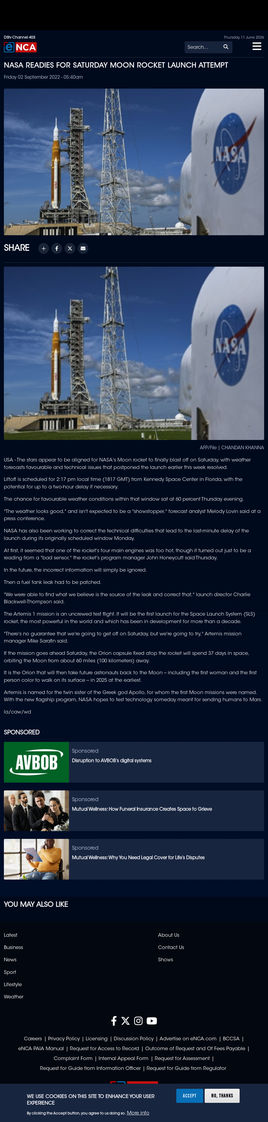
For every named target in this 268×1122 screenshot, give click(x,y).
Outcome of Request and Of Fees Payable (195, 1049)
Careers (33, 1039)
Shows (165, 960)
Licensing (97, 1039)
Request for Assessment (182, 1058)
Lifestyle (13, 985)
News (10, 960)
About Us (168, 935)
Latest (10, 935)
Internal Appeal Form (123, 1058)
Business (13, 947)
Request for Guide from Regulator (186, 1068)
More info (138, 1113)
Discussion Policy (134, 1039)
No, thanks (222, 1096)
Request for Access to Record (104, 1049)
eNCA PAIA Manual (41, 1049)
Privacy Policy (64, 1039)
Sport (10, 972)
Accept (190, 1096)
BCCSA (231, 1039)
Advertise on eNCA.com (188, 1039)
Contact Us (171, 947)
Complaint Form (73, 1058)
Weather (13, 997)
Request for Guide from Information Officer (90, 1068)
